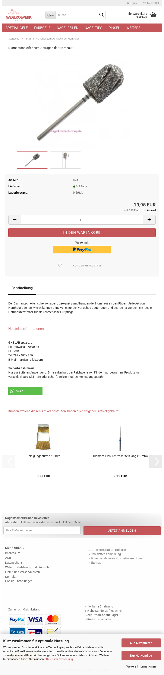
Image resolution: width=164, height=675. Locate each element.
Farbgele (42, 28)
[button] (14, 220)
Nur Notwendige (141, 655)
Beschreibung (22, 288)
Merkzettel (151, 3)
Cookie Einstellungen (18, 581)
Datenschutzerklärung (59, 659)
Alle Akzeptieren (141, 643)
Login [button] (132, 3)
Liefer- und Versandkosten (22, 572)
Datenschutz (13, 562)
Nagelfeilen (67, 28)
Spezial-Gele (17, 28)
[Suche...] (50, 15)
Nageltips (93, 28)
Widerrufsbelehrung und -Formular (28, 567)
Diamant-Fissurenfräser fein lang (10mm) (120, 456)
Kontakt (10, 576)
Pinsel (114, 28)
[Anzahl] (82, 220)
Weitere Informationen (141, 666)
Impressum (12, 553)
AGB (8, 557)
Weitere (133, 28)
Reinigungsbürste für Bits (43, 456)
